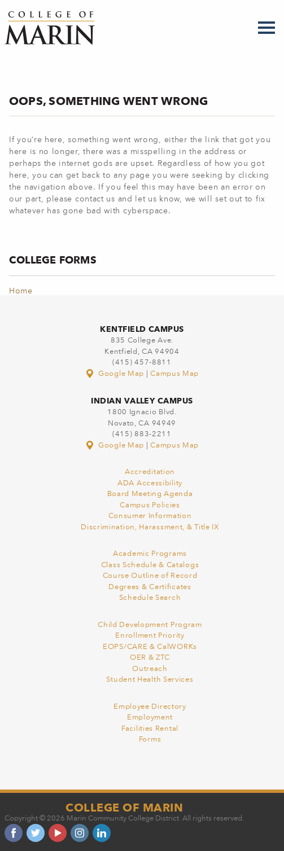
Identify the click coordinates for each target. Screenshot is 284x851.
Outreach (150, 669)
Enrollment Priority (149, 635)
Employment (150, 717)
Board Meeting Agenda (150, 494)
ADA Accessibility (149, 483)
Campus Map (174, 374)
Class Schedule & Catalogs (150, 565)
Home (21, 291)
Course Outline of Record (150, 576)
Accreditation (150, 472)
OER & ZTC (150, 657)
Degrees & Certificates (149, 587)
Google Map (115, 374)
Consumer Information (150, 516)
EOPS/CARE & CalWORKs (150, 647)
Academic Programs (150, 554)
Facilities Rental (149, 728)
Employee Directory (149, 706)
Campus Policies (150, 505)
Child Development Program (150, 625)
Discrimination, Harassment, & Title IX (150, 527)
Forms (150, 739)
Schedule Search (150, 598)
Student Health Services (149, 679)
